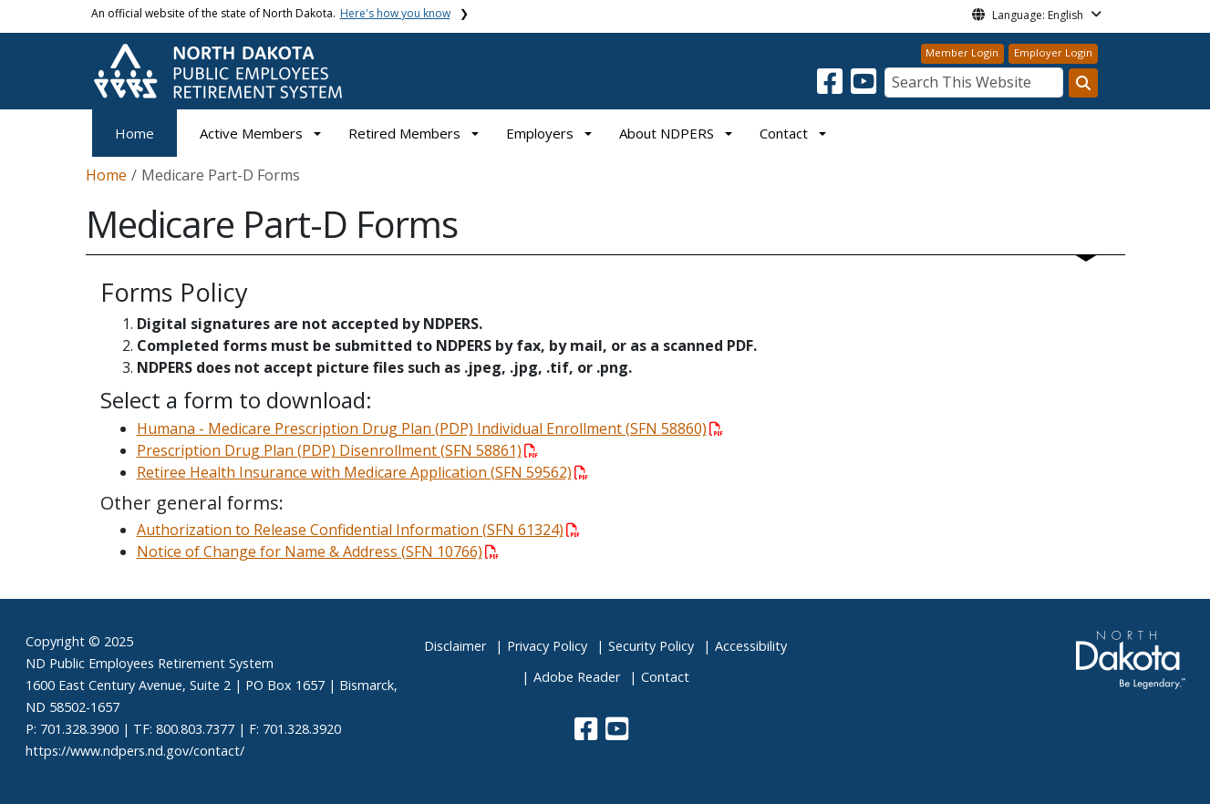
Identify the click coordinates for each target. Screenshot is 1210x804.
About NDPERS (666, 133)
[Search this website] (1083, 83)
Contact (665, 676)
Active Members (251, 133)
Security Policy (651, 646)
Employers (540, 133)
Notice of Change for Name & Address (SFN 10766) (318, 551)
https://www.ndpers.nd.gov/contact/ (135, 750)
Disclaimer (455, 646)
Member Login (962, 52)
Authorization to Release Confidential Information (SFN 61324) (358, 530)
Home (134, 133)
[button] (831, 87)
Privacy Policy (547, 646)
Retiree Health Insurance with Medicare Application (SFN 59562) (362, 472)
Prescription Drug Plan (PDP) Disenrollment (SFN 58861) (337, 450)
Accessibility (751, 646)
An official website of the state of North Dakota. (270, 13)
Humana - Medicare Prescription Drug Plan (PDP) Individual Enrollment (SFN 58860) (430, 428)
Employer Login (1053, 52)
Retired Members (404, 133)
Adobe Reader (576, 676)
